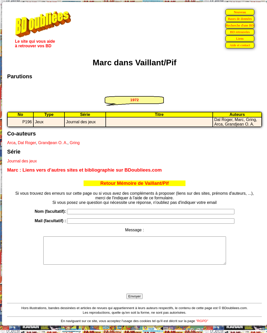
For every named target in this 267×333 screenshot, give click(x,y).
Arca (11, 143)
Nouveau (240, 12)
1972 (134, 100)
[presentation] (134, 285)
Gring (74, 143)
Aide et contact (240, 45)
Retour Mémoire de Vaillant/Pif (134, 183)
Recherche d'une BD (240, 25)
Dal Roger (27, 143)
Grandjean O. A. (53, 143)
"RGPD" (202, 326)
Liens (240, 38)
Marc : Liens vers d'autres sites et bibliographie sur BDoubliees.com (84, 170)
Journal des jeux (22, 161)
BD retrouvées (240, 32)
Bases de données (240, 19)
